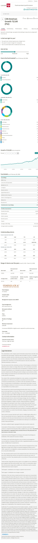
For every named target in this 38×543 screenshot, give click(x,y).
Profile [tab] (3, 28)
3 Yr (7, 153)
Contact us (30, 1)
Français (35, 1)
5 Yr (10, 153)
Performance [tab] (18, 28)
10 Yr (13, 153)
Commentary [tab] (10, 28)
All (17, 153)
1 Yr (5, 153)
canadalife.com (5, 346)
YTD (15, 153)
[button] (24, 18)
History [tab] (25, 28)
